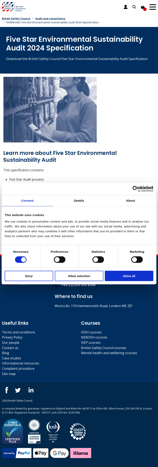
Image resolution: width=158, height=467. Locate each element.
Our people (10, 342)
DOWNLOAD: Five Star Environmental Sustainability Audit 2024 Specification (52, 22)
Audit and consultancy (50, 18)
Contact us (10, 348)
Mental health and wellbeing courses (109, 353)
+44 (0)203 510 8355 (75, 285)
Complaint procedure (18, 368)
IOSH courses (91, 332)
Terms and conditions (18, 332)
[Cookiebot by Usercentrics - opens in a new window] (135, 189)
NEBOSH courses (94, 337)
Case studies (11, 358)
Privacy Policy (12, 337)
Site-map (9, 374)
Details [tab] (79, 200)
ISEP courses (91, 342)
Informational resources (20, 363)
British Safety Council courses (103, 348)
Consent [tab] (27, 200)
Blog (5, 353)
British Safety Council (16, 18)
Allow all (129, 275)
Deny (29, 275)
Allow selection (79, 275)
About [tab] (130, 200)
